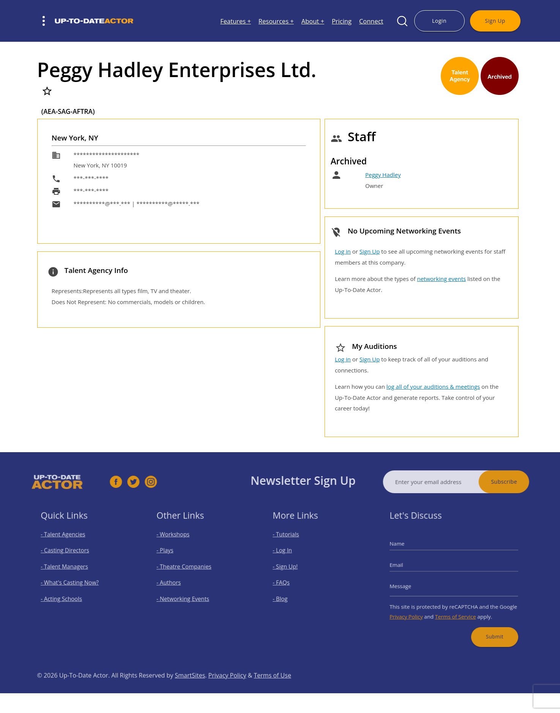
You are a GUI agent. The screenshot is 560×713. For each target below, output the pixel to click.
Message (410, 585)
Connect (371, 21)
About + (312, 21)
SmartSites (190, 690)
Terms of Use (272, 690)
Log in (343, 251)
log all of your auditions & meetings (433, 386)
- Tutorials (292, 541)
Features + (235, 21)
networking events (441, 278)
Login (439, 20)
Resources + (276, 21)
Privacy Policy (414, 610)
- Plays (172, 555)
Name (407, 549)
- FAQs (288, 582)
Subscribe (519, 481)
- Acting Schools (66, 595)
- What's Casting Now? (73, 582)
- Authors (175, 582)
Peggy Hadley (383, 174)
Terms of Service (455, 610)
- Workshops (178, 541)
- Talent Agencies (67, 541)
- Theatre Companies (187, 568)
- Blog (287, 595)
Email (406, 567)
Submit (488, 627)
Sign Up (495, 20)
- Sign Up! (291, 568)
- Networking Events (187, 595)
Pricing (342, 21)
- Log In (289, 555)
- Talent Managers (68, 568)
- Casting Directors (69, 555)
